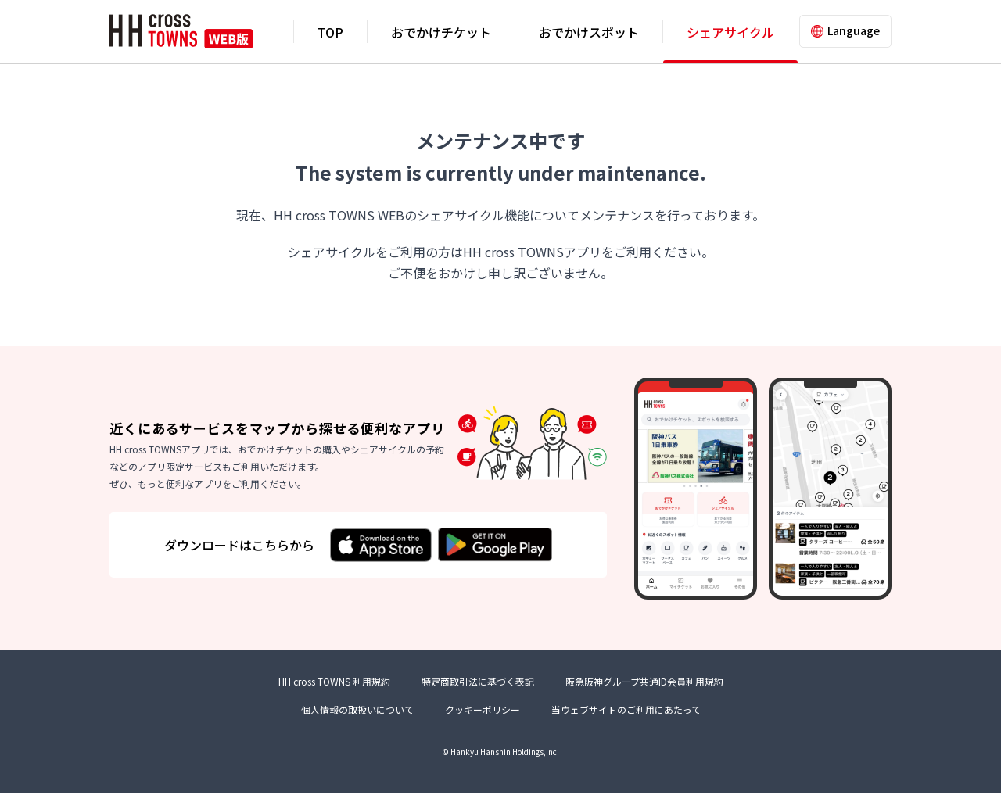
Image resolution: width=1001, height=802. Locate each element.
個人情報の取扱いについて (357, 718)
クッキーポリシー (482, 718)
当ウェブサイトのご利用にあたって (626, 718)
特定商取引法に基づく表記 (478, 691)
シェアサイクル (730, 32)
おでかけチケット (441, 32)
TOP (330, 32)
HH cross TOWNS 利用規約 (334, 691)
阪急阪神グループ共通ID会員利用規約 (644, 691)
